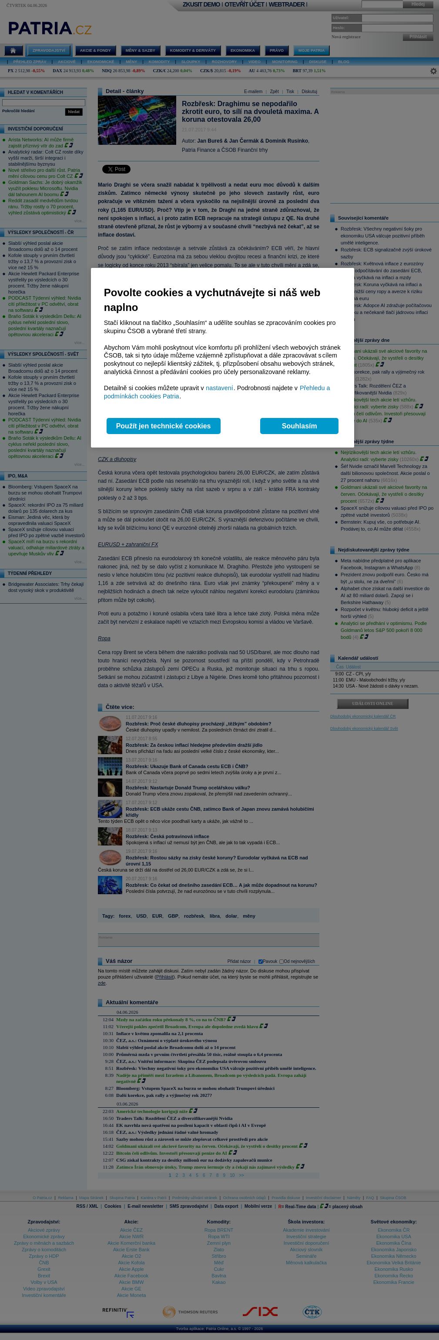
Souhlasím (299, 426)
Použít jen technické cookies (163, 426)
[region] (222, 358)
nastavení (219, 387)
